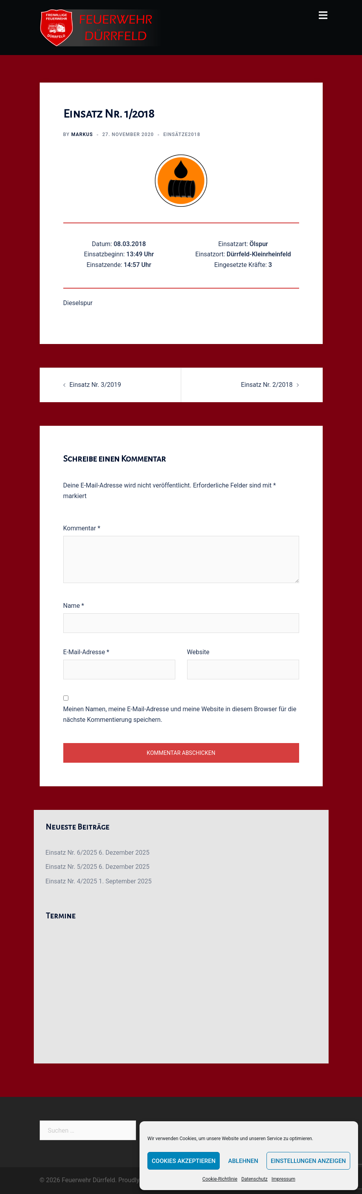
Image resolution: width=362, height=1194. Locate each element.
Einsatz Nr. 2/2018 (267, 384)
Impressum (283, 1179)
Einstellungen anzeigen (308, 1161)
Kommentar (82, 528)
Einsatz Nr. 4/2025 (71, 881)
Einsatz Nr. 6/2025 (71, 852)
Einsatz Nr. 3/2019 (95, 384)
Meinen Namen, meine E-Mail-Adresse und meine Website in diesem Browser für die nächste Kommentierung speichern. (179, 714)
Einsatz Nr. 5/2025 (71, 866)
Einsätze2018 (181, 134)
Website (198, 652)
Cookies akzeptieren (183, 1161)
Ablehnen (243, 1161)
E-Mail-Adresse (86, 652)
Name (74, 605)
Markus (82, 134)
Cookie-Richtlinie (219, 1179)
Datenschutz (254, 1179)
